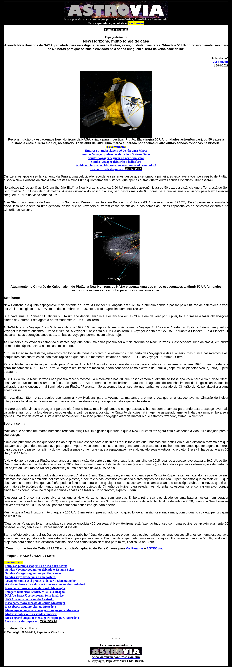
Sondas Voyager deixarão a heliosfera (116, 161)
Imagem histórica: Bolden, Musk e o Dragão (35, 592)
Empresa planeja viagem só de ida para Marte (116, 150)
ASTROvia (154, 548)
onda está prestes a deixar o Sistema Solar (47, 580)
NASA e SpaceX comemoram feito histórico (34, 595)
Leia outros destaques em (116, 169)
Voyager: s (12, 580)
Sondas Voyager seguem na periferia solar (116, 158)
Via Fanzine (220, 62)
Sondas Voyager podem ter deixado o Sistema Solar (116, 154)
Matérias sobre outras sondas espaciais (31, 614)
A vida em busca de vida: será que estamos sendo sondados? (45, 584)
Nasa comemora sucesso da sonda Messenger (35, 588)
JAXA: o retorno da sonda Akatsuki (29, 599)
